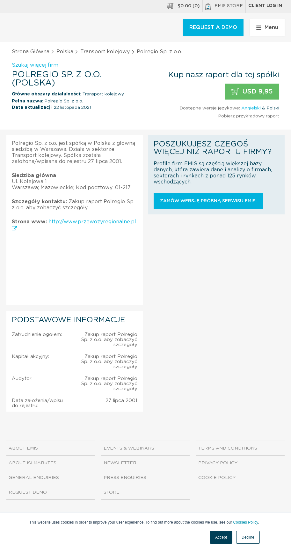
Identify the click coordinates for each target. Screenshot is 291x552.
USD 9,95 (252, 91)
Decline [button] (248, 537)
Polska (64, 51)
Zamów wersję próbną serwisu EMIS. (208, 201)
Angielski (251, 108)
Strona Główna (30, 51)
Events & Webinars (129, 448)
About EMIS (23, 448)
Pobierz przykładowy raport (248, 116)
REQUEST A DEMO (213, 27)
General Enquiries (34, 477)
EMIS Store (224, 6)
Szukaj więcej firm (35, 65)
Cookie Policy (217, 477)
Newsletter (120, 463)
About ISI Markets (32, 463)
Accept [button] (221, 537)
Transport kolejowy (105, 51)
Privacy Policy (217, 463)
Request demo (28, 492)
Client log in (265, 6)
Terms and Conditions (227, 448)
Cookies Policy (245, 522)
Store (112, 492)
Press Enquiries (125, 477)
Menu (267, 27)
